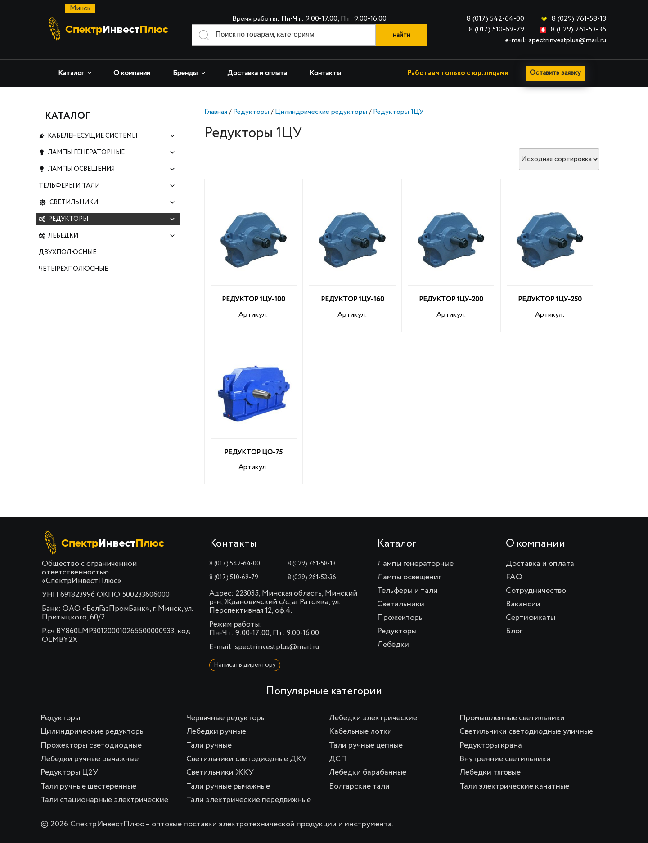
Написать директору (245, 665)
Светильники (113, 210)
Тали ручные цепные (366, 745)
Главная (215, 112)
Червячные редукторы (226, 718)
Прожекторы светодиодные (91, 745)
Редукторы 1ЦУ (398, 112)
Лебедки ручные (216, 731)
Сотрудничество (536, 591)
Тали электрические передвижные (248, 800)
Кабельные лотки (360, 731)
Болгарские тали (359, 786)
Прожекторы (400, 618)
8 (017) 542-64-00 (495, 18)
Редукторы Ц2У (69, 772)
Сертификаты (530, 618)
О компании (131, 73)
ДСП (338, 759)
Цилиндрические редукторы (321, 112)
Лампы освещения (112, 174)
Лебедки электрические (373, 718)
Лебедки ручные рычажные (89, 759)
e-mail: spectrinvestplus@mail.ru (555, 40)
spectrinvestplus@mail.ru (277, 647)
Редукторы (251, 112)
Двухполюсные (67, 266)
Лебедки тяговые (490, 772)
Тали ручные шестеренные (88, 786)
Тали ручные (209, 745)
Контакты (325, 73)
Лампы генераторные (112, 155)
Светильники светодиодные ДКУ (246, 759)
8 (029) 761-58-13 (579, 18)
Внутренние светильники (505, 759)
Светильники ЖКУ (220, 772)
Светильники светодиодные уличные (526, 731)
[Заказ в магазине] (559, 159)
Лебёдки (112, 247)
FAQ (514, 577)
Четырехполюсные (73, 284)
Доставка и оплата (257, 73)
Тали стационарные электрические (104, 800)
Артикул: (254, 256)
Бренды (190, 73)
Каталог (75, 73)
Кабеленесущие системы (112, 137)
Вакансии (523, 604)
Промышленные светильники (512, 718)
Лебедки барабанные (367, 772)
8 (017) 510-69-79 (496, 29)
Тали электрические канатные (514, 786)
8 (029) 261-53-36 (578, 29)
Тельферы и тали (107, 192)
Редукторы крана (490, 745)
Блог (514, 631)
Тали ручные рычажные (228, 786)
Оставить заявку (556, 73)
